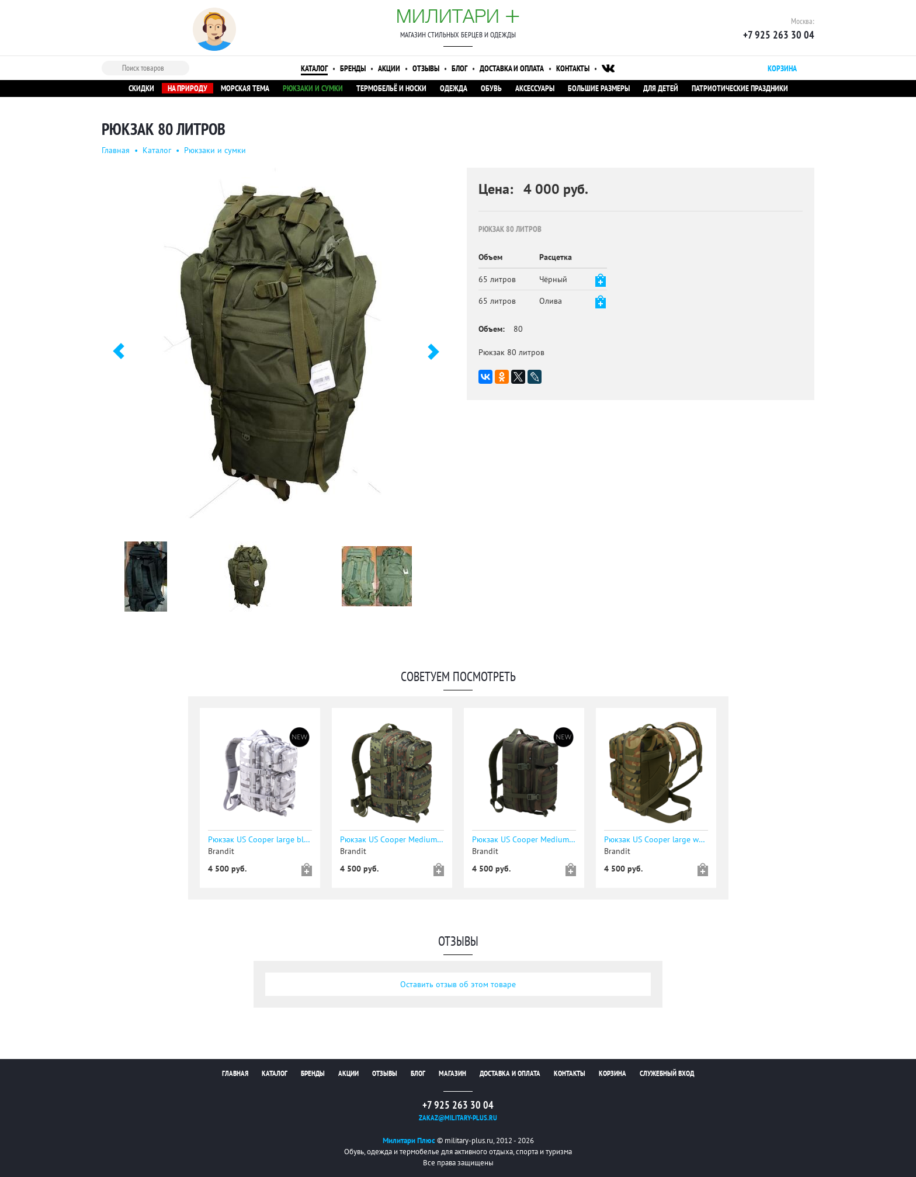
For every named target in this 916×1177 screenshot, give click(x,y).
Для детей (660, 88)
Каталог (314, 68)
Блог (459, 68)
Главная (116, 150)
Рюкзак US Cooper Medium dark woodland (524, 839)
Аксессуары (534, 88)
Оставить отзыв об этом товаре (458, 984)
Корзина (612, 1073)
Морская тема (245, 88)
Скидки (141, 88)
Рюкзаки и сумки (313, 88)
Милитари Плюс (409, 1140)
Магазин (452, 1073)
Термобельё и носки (391, 88)
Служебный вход (667, 1073)
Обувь (491, 88)
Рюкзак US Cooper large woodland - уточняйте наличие (656, 839)
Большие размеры (599, 88)
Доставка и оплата (512, 68)
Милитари (458, 16)
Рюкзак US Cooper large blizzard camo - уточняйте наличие (260, 839)
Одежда (453, 88)
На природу (187, 88)
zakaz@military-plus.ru (458, 1118)
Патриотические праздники (740, 88)
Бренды (353, 68)
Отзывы (425, 68)
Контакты (572, 68)
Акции (389, 68)
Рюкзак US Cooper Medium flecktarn (392, 839)
